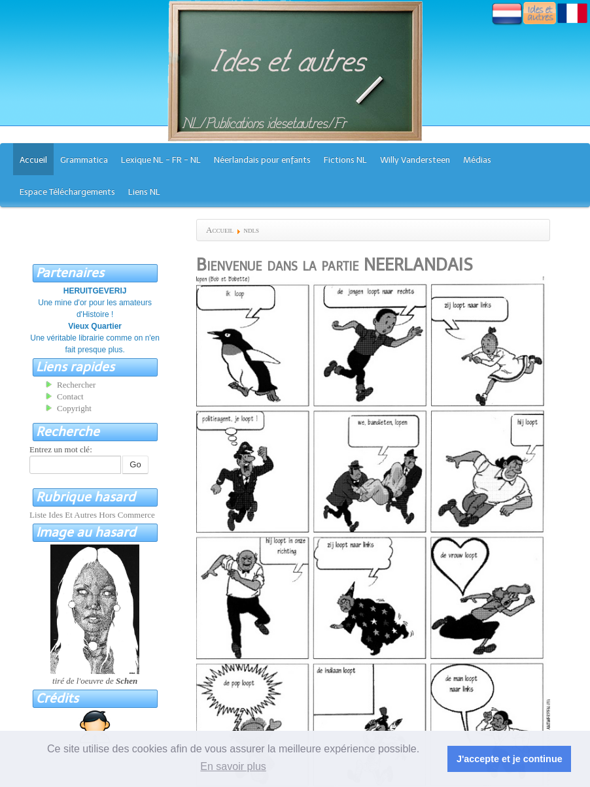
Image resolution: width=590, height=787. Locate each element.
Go (135, 464)
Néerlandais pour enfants (262, 160)
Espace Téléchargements (67, 192)
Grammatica (84, 160)
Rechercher (76, 385)
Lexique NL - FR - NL (161, 160)
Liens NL (144, 192)
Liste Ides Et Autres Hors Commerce (92, 515)
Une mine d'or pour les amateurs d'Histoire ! (95, 302)
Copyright (74, 408)
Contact (70, 396)
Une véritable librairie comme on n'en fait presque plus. (95, 338)
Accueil (33, 160)
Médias (477, 160)
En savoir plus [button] (233, 766)
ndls (251, 230)
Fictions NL (345, 160)
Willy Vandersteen (415, 160)
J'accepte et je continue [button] (510, 759)
